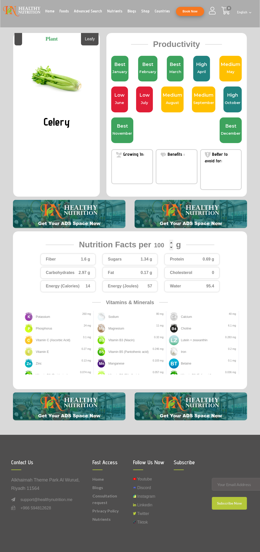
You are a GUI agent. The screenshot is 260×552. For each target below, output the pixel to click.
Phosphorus (43, 328)
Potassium (42, 317)
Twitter (141, 513)
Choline (185, 328)
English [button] (242, 12)
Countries (162, 11)
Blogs (131, 11)
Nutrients (114, 11)
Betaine (185, 363)
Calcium (185, 317)
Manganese (115, 363)
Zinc (38, 363)
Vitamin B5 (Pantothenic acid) (125, 352)
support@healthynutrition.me (46, 499)
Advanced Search (88, 11)
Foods (64, 11)
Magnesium (115, 328)
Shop (145, 11)
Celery (56, 121)
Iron (183, 352)
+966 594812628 (35, 508)
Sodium (112, 317)
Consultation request (104, 499)
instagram (144, 496)
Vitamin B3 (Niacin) (119, 340)
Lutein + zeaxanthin (192, 340)
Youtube (142, 479)
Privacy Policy (105, 510)
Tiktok (140, 522)
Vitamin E (41, 352)
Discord (142, 488)
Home (49, 11)
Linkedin (142, 505)
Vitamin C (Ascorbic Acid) (50, 340)
